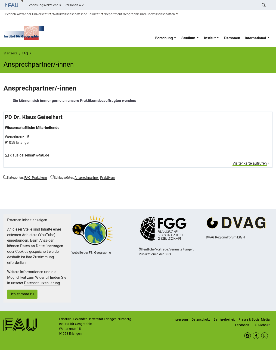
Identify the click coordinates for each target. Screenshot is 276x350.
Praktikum (107, 177)
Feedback (242, 325)
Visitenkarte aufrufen (250, 163)
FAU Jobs (261, 325)
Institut (210, 38)
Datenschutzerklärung (42, 283)
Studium (188, 38)
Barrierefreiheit (224, 319)
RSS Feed (264, 335)
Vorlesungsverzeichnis (45, 5)
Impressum (180, 319)
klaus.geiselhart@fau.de (29, 155)
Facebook (256, 335)
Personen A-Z (74, 5)
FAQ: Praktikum (35, 177)
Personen (232, 38)
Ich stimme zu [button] (22, 294)
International (255, 38)
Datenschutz (201, 319)
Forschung (164, 38)
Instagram (247, 335)
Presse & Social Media (254, 319)
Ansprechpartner (86, 177)
